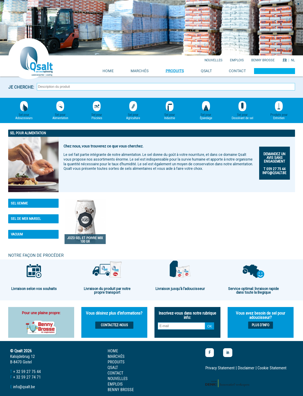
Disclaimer (246, 367)
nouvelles (213, 60)
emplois (237, 60)
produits (175, 71)
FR (285, 60)
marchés (140, 71)
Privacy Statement (220, 367)
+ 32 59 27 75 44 (27, 371)
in (227, 352)
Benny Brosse (263, 60)
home (108, 71)
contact (237, 71)
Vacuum (17, 234)
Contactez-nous (114, 325)
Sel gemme (19, 203)
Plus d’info (260, 325)
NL (293, 60)
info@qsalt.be (24, 386)
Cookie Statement (272, 367)
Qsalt (206, 71)
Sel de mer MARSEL (26, 219)
